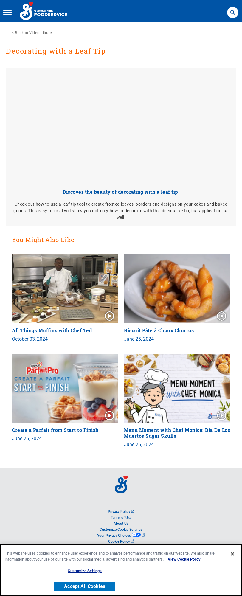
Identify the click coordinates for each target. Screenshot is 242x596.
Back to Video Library (34, 32)
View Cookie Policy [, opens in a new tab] (184, 559)
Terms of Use (121, 518)
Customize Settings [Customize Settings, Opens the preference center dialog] (85, 571)
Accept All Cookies (84, 586)
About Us (121, 524)
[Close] (232, 554)
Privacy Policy (121, 512)
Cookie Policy (121, 541)
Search (232, 10)
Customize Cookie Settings (121, 529)
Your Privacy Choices (121, 535)
